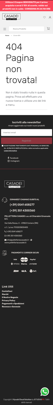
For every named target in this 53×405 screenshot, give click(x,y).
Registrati (26, 141)
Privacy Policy (8, 300)
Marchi (5, 294)
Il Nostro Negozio (10, 297)
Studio (39, 399)
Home (7, 35)
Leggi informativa (10, 151)
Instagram (14, 161)
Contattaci (7, 291)
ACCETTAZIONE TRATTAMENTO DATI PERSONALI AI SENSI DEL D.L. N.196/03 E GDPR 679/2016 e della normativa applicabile (26, 148)
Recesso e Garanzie (11, 307)
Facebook (13, 158)
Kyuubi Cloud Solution (22, 399)
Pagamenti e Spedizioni (13, 303)
